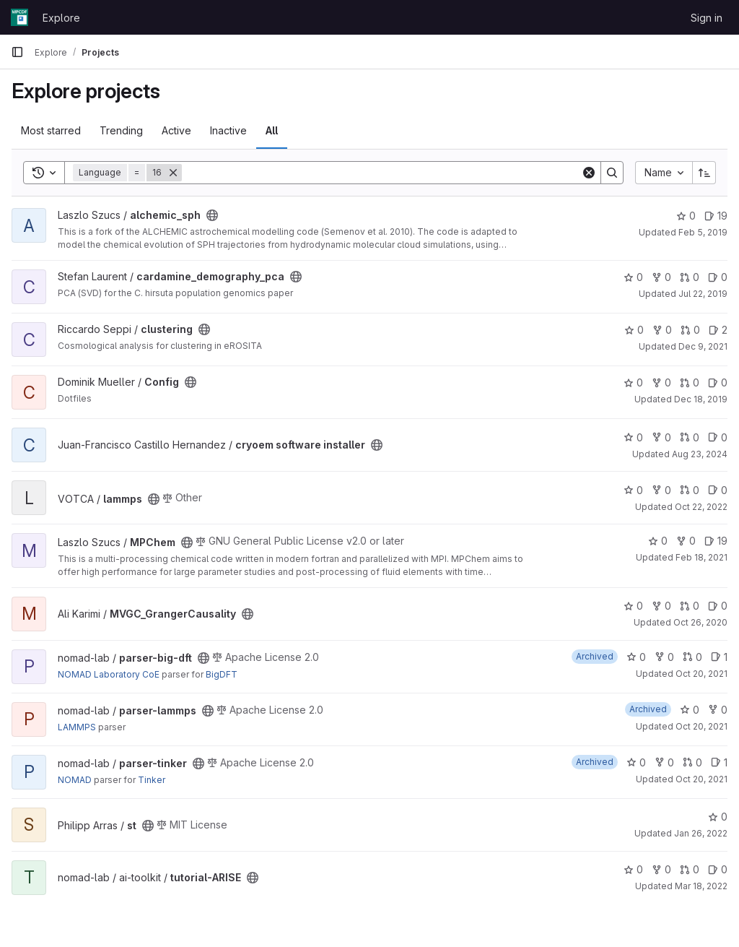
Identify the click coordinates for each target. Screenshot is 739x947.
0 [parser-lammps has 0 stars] (689, 710)
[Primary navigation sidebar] (17, 52)
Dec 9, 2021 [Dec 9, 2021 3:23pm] (702, 346)
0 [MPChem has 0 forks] (686, 541)
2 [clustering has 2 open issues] (718, 330)
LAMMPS (77, 727)
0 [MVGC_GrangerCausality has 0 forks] (661, 606)
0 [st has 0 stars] (717, 816)
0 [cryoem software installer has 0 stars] (633, 437)
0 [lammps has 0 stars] (633, 490)
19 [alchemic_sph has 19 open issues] (715, 215)
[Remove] (173, 172)
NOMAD (75, 779)
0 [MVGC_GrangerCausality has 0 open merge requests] (689, 606)
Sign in (706, 18)
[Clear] (589, 172)
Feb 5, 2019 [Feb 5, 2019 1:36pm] (702, 232)
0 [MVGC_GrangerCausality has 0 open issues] (717, 606)
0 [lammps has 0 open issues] (717, 490)
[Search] (381, 172)
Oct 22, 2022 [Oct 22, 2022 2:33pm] (701, 506)
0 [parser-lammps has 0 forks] (717, 710)
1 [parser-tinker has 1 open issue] (719, 762)
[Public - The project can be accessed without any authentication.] (212, 215)
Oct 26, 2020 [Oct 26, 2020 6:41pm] (700, 622)
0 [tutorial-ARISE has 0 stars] (633, 869)
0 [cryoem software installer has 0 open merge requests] (689, 437)
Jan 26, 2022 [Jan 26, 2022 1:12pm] (700, 833)
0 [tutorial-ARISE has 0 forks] (661, 869)
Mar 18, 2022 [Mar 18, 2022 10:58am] (701, 886)
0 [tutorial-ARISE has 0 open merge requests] (689, 869)
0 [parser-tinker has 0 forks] (664, 762)
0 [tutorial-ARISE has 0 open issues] (717, 869)
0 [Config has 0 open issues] (717, 382)
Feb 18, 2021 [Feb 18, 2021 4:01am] (701, 557)
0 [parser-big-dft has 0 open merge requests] (692, 657)
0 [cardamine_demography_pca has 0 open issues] (717, 277)
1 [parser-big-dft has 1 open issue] (719, 657)
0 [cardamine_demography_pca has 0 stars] (633, 277)
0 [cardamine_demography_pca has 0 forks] (661, 277)
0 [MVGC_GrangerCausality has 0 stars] (633, 606)
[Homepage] (19, 17)
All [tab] (272, 130)
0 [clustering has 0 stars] (634, 330)
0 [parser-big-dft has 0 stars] (636, 657)
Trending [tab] (121, 130)
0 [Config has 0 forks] (661, 382)
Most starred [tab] (51, 130)
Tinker (151, 779)
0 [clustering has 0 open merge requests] (690, 330)
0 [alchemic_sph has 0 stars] (686, 215)
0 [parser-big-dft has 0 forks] (664, 657)
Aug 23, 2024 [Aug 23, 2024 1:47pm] (699, 454)
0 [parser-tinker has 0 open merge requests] (692, 762)
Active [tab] (176, 130)
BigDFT (221, 674)
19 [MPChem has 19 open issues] (715, 541)
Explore (61, 18)
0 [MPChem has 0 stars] (658, 541)
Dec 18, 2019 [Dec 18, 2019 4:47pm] (700, 399)
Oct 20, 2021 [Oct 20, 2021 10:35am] (701, 673)
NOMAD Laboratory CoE (108, 674)
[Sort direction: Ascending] (704, 172)
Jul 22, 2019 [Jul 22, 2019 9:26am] (702, 293)
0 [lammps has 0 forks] (661, 490)
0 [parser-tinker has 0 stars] (636, 762)
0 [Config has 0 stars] (633, 382)
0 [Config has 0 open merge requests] (689, 382)
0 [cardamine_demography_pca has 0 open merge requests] (689, 277)
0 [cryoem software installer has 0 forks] (661, 437)
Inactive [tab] (228, 130)
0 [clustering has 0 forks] (662, 330)
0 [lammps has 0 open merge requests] (689, 490)
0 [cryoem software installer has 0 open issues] (717, 437)
